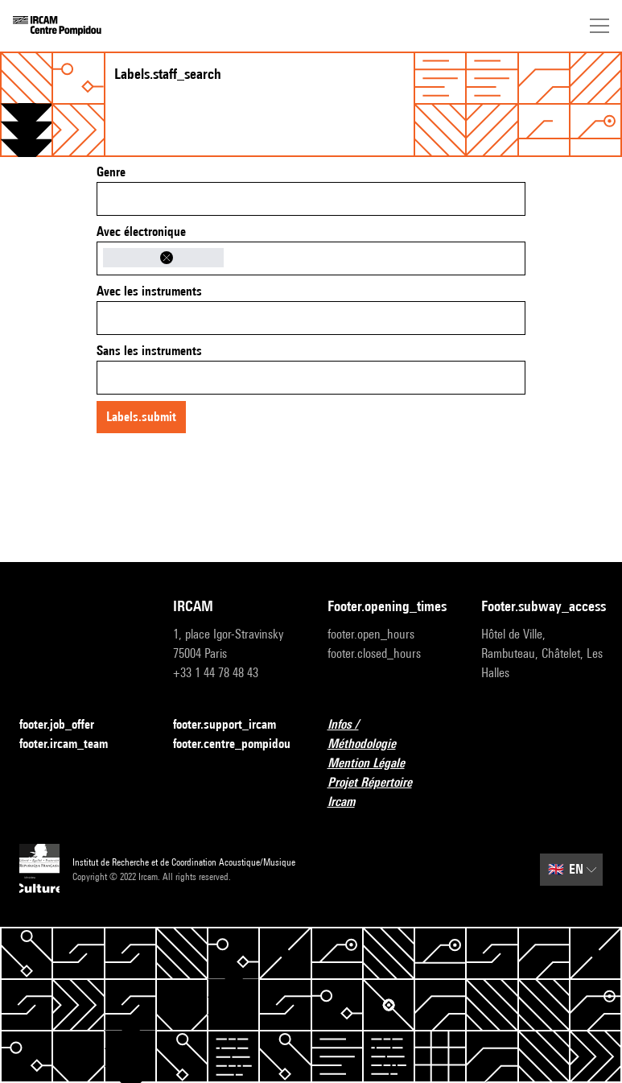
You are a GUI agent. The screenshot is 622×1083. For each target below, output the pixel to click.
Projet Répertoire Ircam (388, 792)
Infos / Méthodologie (388, 734)
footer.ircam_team (73, 744)
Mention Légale (375, 763)
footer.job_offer (66, 725)
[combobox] (311, 199)
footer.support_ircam (234, 725)
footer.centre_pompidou (234, 744)
